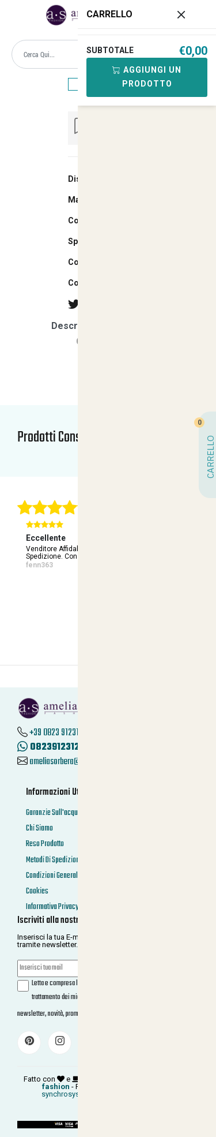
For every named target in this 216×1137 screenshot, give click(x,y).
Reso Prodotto (45, 844)
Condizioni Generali (52, 875)
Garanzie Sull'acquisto (57, 813)
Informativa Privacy (52, 907)
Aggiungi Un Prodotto (140, 76)
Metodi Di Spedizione (54, 860)
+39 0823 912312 (56, 732)
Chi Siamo (39, 828)
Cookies (37, 891)
